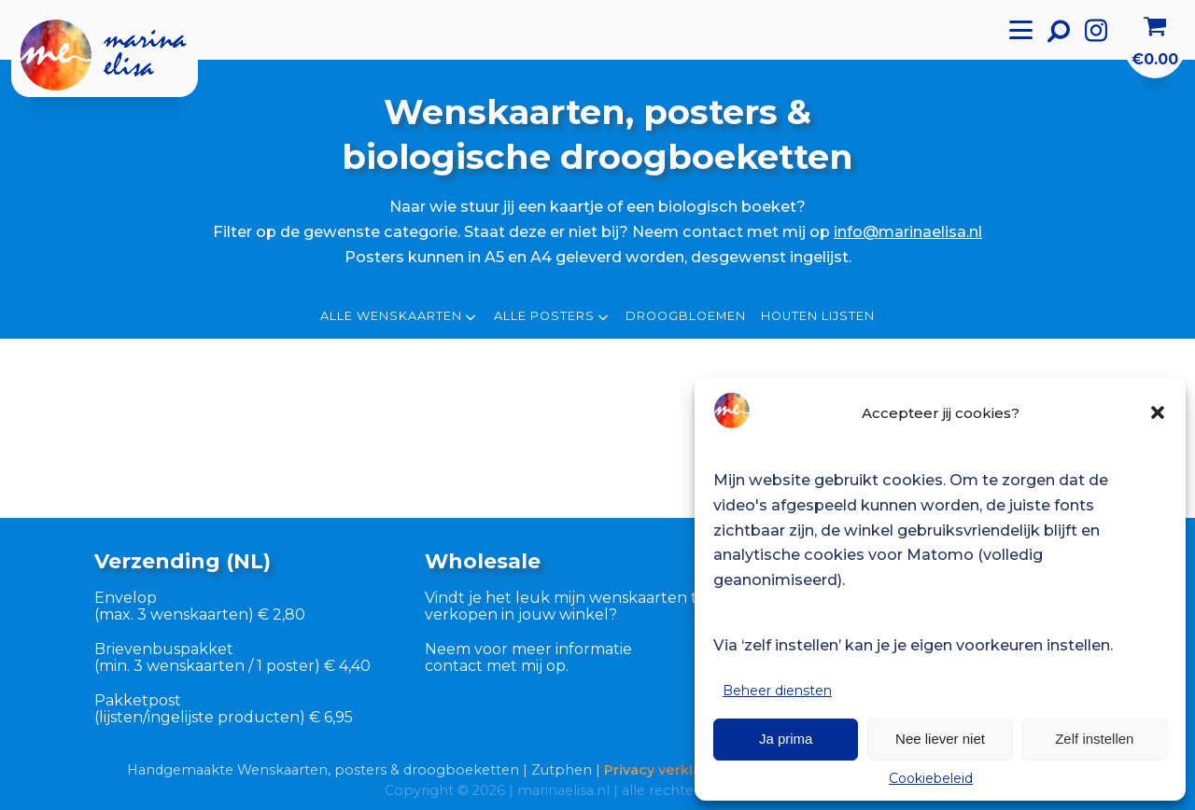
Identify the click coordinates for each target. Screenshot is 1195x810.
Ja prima (786, 739)
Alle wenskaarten (399, 317)
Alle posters (553, 317)
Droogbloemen (686, 316)
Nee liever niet (940, 739)
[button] (1157, 412)
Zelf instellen (1094, 739)
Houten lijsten (818, 316)
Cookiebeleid (931, 778)
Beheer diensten (777, 690)
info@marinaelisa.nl (908, 231)
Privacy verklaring (666, 769)
